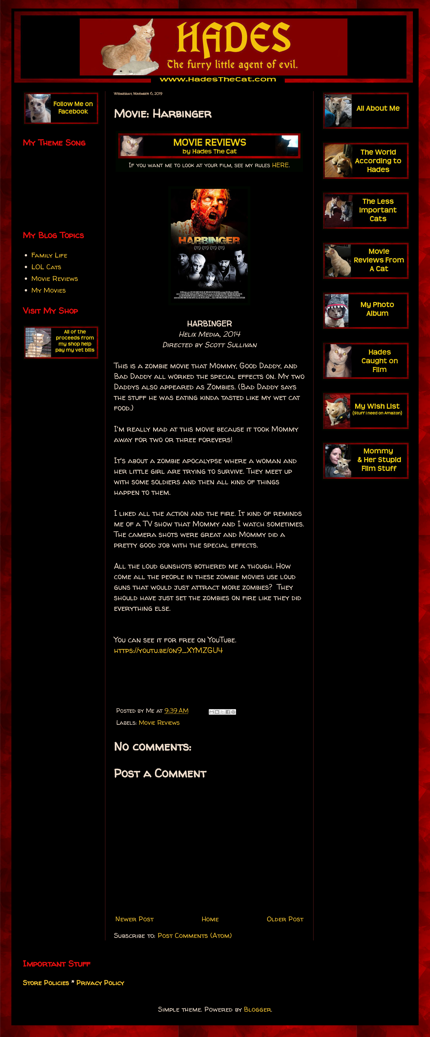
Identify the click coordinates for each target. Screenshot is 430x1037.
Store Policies (46, 982)
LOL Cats (46, 267)
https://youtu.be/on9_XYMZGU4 (168, 650)
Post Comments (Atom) (195, 935)
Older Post (285, 919)
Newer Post (134, 919)
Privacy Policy (100, 982)
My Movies (48, 290)
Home (210, 919)
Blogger (257, 1009)
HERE (280, 165)
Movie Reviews (159, 722)
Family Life (49, 255)
